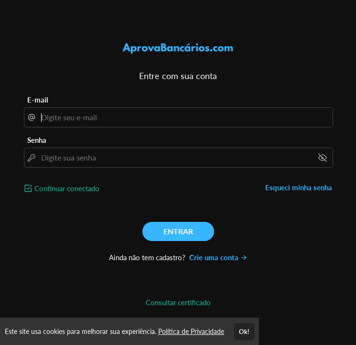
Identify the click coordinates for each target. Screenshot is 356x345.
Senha (36, 140)
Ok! (244, 331)
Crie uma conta (218, 257)
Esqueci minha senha (298, 187)
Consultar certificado (178, 302)
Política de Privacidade (191, 331)
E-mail (37, 99)
